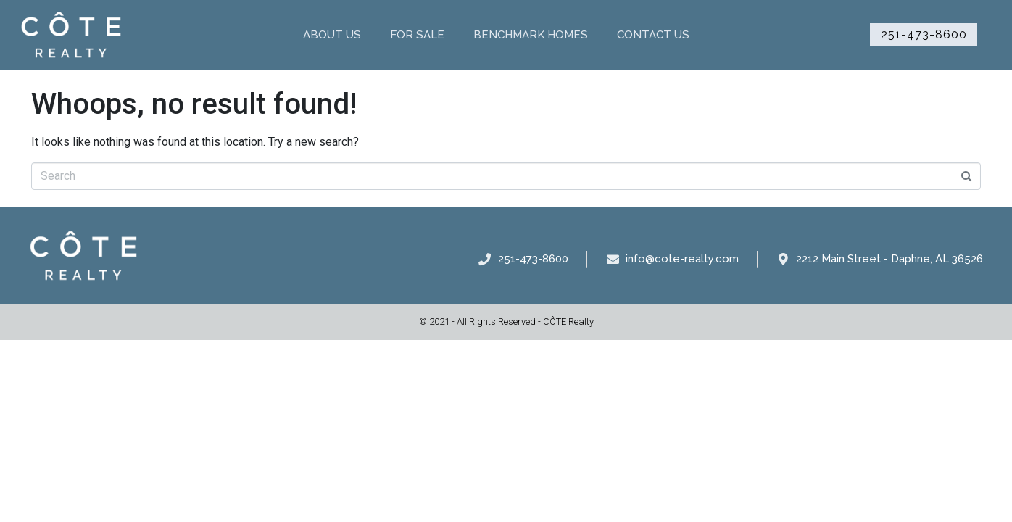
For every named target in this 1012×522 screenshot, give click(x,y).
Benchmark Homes (530, 34)
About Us (332, 34)
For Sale (417, 34)
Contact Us (653, 34)
